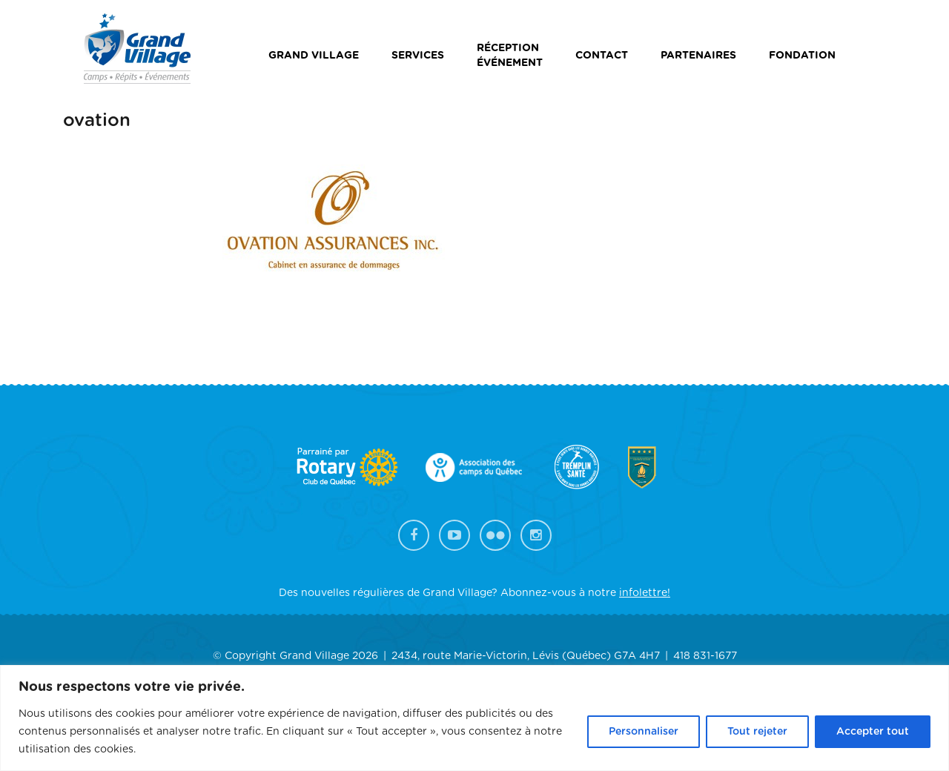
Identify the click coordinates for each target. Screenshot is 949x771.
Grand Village (313, 55)
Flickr (495, 535)
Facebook (413, 535)
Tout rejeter (757, 732)
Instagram (536, 535)
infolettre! (644, 593)
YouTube (454, 535)
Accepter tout (872, 732)
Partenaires (698, 55)
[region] (474, 718)
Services (417, 55)
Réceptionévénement (510, 55)
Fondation (802, 55)
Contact (601, 55)
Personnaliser (643, 732)
